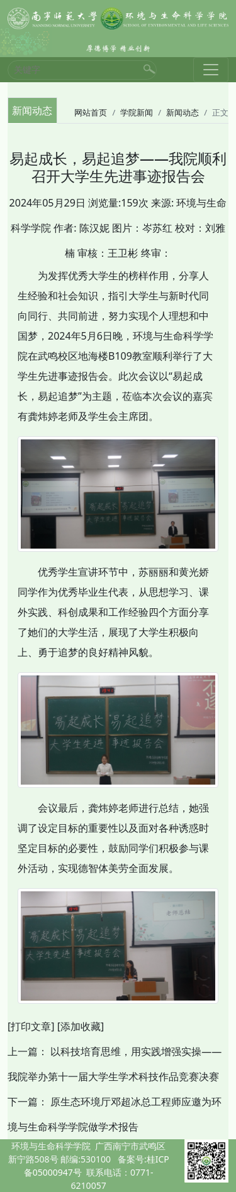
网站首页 (90, 112)
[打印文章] (31, 1026)
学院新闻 (136, 112)
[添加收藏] (80, 1026)
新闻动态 (182, 112)
